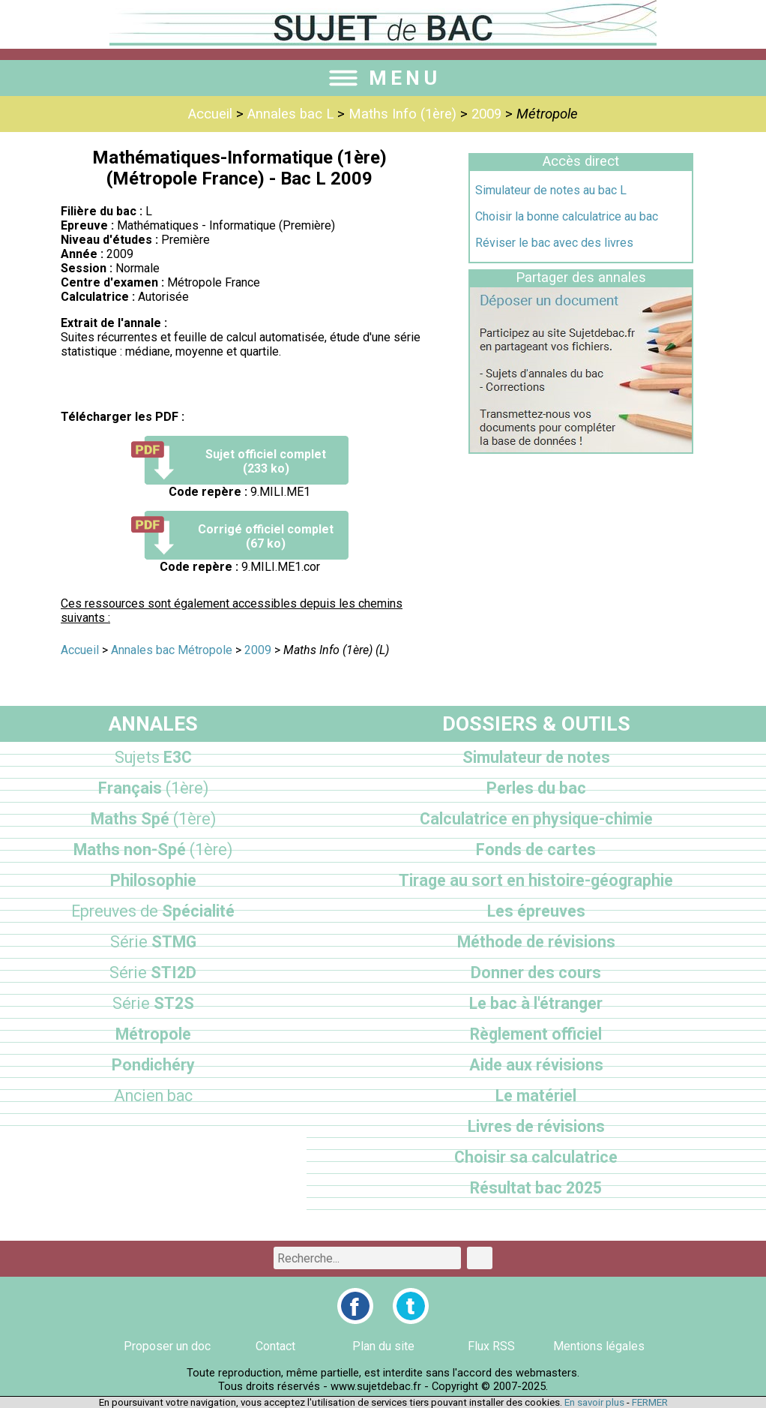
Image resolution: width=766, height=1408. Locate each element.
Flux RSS (491, 1346)
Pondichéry (153, 1064)
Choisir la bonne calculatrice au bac (566, 216)
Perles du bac (536, 788)
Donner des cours (536, 972)
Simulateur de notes (536, 757)
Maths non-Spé (152, 849)
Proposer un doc (167, 1346)
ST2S (153, 1003)
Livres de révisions (536, 1126)
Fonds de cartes (536, 849)
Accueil (210, 114)
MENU (383, 78)
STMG (153, 941)
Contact (275, 1346)
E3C (153, 757)
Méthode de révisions (536, 941)
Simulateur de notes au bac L (551, 190)
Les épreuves (536, 911)
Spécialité (153, 911)
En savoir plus (594, 1402)
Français (153, 788)
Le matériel (535, 1095)
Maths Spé (153, 818)
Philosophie (153, 880)
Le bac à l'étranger (536, 1003)
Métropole (153, 1034)
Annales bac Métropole (171, 650)
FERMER (650, 1402)
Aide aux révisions (536, 1064)
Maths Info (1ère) (402, 114)
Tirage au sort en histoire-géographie (536, 880)
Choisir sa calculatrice (536, 1157)
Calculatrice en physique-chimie (536, 818)
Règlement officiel (536, 1034)
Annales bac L (290, 114)
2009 (486, 114)
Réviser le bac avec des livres (554, 243)
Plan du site (383, 1346)
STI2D (152, 972)
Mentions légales (599, 1346)
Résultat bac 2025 (536, 1187)
